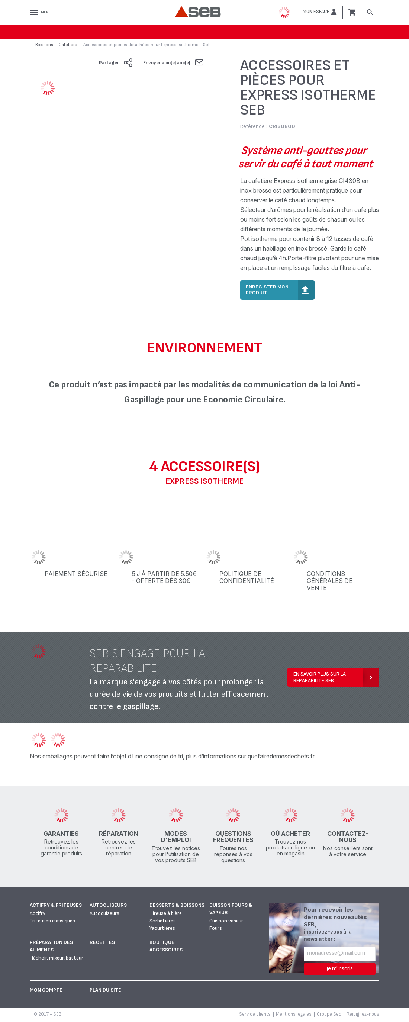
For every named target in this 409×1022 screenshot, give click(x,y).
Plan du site (105, 990)
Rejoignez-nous (363, 1014)
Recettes (102, 942)
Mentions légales (294, 1014)
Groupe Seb (329, 1014)
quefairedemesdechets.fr (281, 756)
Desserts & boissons (176, 905)
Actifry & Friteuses (56, 905)
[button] (320, 12)
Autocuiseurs (108, 905)
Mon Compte (46, 990)
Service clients (255, 1014)
